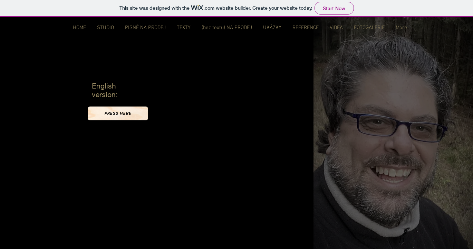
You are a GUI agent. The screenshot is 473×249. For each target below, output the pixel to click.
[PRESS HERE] (118, 113)
